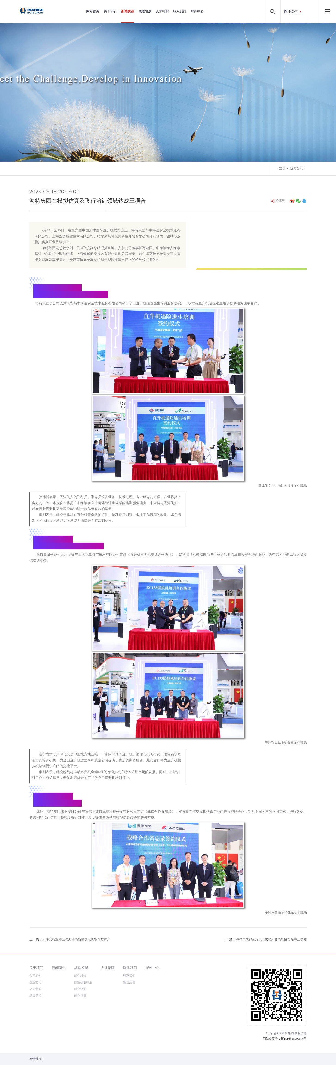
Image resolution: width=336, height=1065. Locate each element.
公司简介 (35, 975)
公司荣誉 (35, 989)
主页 (282, 168)
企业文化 (35, 982)
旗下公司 (291, 11)
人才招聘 (162, 11)
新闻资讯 (127, 11)
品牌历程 (35, 995)
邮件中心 (197, 11)
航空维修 (80, 975)
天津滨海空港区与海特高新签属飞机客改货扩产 (76, 939)
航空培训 (80, 989)
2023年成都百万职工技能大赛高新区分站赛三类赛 (271, 939)
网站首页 (92, 11)
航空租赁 (80, 995)
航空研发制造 (83, 982)
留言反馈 (129, 982)
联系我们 (179, 11)
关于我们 (110, 11)
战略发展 (145, 11)
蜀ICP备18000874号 (294, 1038)
